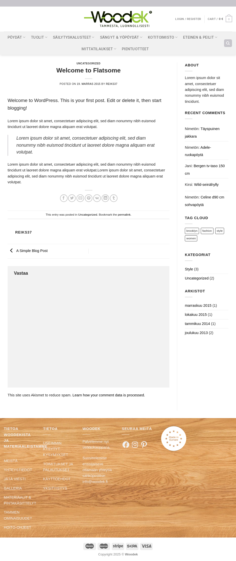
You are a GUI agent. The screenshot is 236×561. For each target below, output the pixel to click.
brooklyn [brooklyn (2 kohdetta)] (192, 230)
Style (189, 269)
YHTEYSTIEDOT (18, 470)
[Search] (228, 43)
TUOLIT (39, 37)
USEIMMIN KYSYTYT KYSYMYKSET (55, 449)
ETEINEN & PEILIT (200, 37)
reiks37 (111, 84)
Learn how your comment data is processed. (108, 395)
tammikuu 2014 (197, 324)
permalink (124, 214)
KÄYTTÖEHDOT (57, 479)
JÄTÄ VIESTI (15, 479)
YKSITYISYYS (55, 488)
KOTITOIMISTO (163, 37)
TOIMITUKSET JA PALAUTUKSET (58, 467)
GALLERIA (13, 488)
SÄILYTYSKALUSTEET (73, 37)
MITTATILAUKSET (99, 48)
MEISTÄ (10, 461)
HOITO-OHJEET (17, 527)
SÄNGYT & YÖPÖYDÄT (121, 37)
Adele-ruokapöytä (198, 151)
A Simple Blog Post (28, 251)
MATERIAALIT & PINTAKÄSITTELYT (20, 500)
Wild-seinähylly (206, 185)
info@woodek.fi (95, 482)
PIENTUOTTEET (135, 49)
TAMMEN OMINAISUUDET (18, 515)
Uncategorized (88, 63)
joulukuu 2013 (196, 333)
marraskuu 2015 (198, 305)
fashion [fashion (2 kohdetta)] (207, 230)
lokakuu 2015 (196, 315)
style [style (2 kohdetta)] (220, 230)
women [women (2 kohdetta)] (191, 238)
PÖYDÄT (16, 37)
